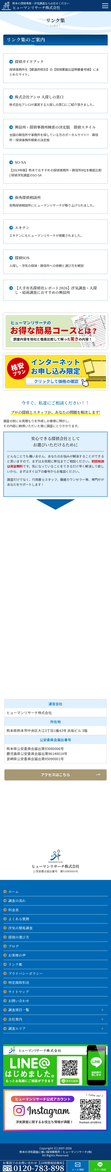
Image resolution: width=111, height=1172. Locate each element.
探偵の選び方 (18, 937)
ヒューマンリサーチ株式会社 (40, 5)
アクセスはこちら (55, 774)
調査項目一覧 (18, 1009)
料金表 (13, 909)
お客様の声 (17, 955)
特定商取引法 (18, 982)
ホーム (13, 891)
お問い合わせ (18, 1000)
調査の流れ (17, 900)
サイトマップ (18, 991)
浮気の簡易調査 (20, 927)
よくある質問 (18, 918)
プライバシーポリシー (25, 973)
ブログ (13, 946)
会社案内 (15, 1019)
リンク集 (15, 964)
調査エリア (17, 1028)
